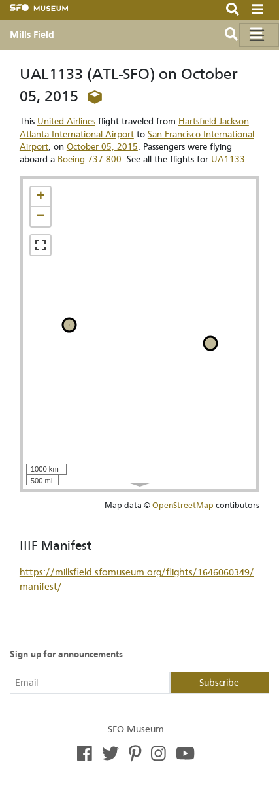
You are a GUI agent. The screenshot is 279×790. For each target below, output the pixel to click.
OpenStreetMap (183, 505)
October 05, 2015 (102, 146)
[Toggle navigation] (259, 35)
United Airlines (66, 121)
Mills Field (32, 35)
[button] (40, 197)
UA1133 (228, 159)
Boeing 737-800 (89, 159)
